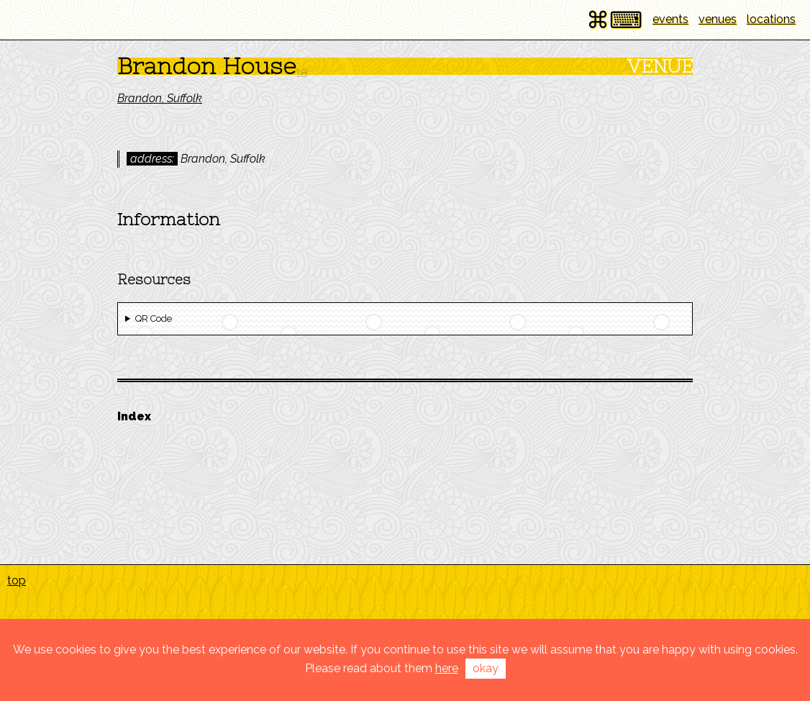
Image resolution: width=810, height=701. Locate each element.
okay (486, 668)
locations (771, 19)
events (670, 19)
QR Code (153, 318)
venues (717, 19)
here (446, 668)
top (16, 580)
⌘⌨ (614, 19)
